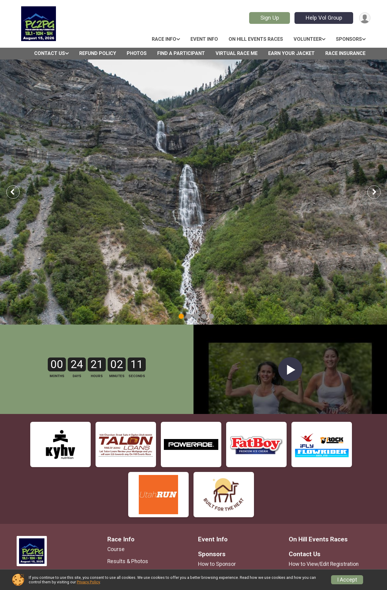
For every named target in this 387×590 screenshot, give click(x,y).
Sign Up (269, 17)
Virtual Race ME (237, 53)
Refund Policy (97, 53)
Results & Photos (127, 561)
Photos (137, 53)
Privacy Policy (88, 582)
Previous (17, 192)
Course (116, 549)
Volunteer (308, 39)
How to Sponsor (217, 564)
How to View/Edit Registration (324, 564)
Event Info (204, 39)
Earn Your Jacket (291, 53)
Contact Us (49, 53)
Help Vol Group (324, 17)
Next (378, 192)
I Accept (347, 580)
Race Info (164, 39)
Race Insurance (345, 53)
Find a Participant (181, 53)
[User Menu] (364, 18)
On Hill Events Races (256, 39)
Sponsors (349, 39)
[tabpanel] (193, 192)
